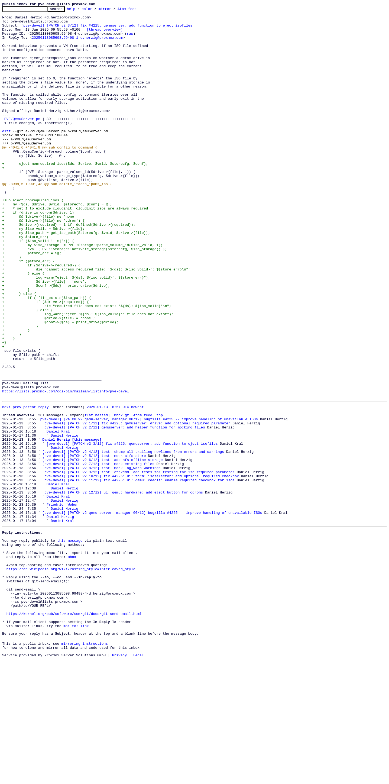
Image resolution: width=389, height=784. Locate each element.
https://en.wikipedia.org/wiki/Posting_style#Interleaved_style (71, 678)
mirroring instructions (84, 766)
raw (130, 39)
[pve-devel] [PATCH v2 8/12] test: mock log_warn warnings (101, 558)
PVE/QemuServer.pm (22, 141)
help (79, 10)
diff (6, 156)
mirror (113, 10)
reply (43, 485)
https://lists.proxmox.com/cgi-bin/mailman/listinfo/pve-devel (65, 468)
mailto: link (76, 746)
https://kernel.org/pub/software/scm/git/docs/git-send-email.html (74, 732)
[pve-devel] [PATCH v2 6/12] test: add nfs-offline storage (102, 549)
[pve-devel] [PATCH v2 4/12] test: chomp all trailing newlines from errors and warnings (133, 539)
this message (70, 644)
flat (89, 495)
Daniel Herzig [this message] (71, 524)
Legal (138, 779)
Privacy (119, 779)
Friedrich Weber (62, 602)
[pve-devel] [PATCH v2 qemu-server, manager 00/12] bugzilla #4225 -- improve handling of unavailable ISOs (148, 500)
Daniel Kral (58, 514)
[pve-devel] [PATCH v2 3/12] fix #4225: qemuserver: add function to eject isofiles (106, 29)
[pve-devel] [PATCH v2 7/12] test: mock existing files (98, 553)
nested (101, 495)
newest (137, 485)
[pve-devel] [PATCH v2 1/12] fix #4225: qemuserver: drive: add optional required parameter (136, 505)
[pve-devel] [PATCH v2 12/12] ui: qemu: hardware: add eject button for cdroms (122, 588)
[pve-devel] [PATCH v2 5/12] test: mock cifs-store (94, 544)
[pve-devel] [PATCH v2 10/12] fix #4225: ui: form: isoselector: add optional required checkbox (140, 568)
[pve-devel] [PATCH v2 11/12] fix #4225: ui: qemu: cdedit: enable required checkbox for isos (138, 573)
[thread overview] (105, 34)
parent (29, 485)
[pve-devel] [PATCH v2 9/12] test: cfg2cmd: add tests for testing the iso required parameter (138, 563)
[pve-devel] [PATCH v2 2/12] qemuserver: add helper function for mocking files (123, 510)
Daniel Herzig (64, 519)
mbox (72, 664)
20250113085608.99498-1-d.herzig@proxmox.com (77, 43)
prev (17, 485)
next (6, 485)
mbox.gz (121, 495)
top (159, 495)
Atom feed (135, 10)
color (95, 10)
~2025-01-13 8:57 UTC (107, 485)
